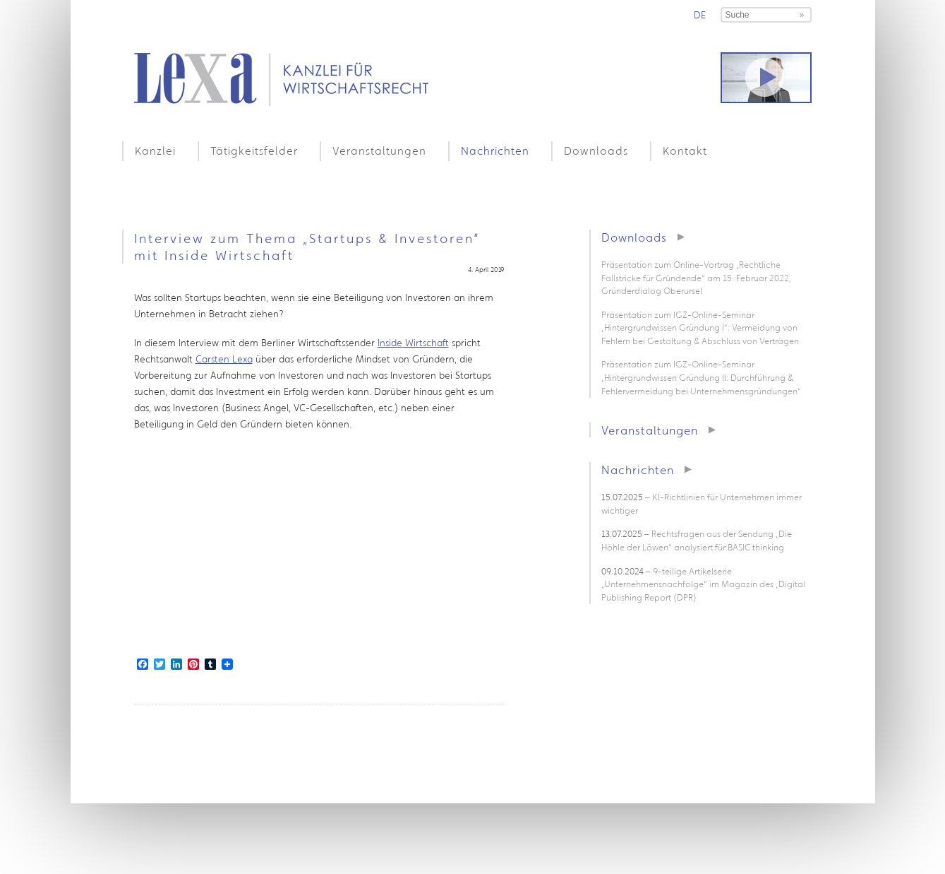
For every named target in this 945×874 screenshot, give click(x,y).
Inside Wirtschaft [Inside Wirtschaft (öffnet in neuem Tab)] (413, 342)
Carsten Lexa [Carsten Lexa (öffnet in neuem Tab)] (224, 359)
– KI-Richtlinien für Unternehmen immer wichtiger (701, 503)
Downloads (596, 150)
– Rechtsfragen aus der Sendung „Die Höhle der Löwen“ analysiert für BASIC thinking (696, 540)
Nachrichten (495, 150)
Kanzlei (155, 150)
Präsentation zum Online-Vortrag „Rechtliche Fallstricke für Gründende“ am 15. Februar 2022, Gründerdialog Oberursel (696, 278)
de (700, 14)
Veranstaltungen (379, 150)
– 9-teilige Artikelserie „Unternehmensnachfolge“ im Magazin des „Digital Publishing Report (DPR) (703, 584)
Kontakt (685, 150)
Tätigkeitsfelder (254, 150)
